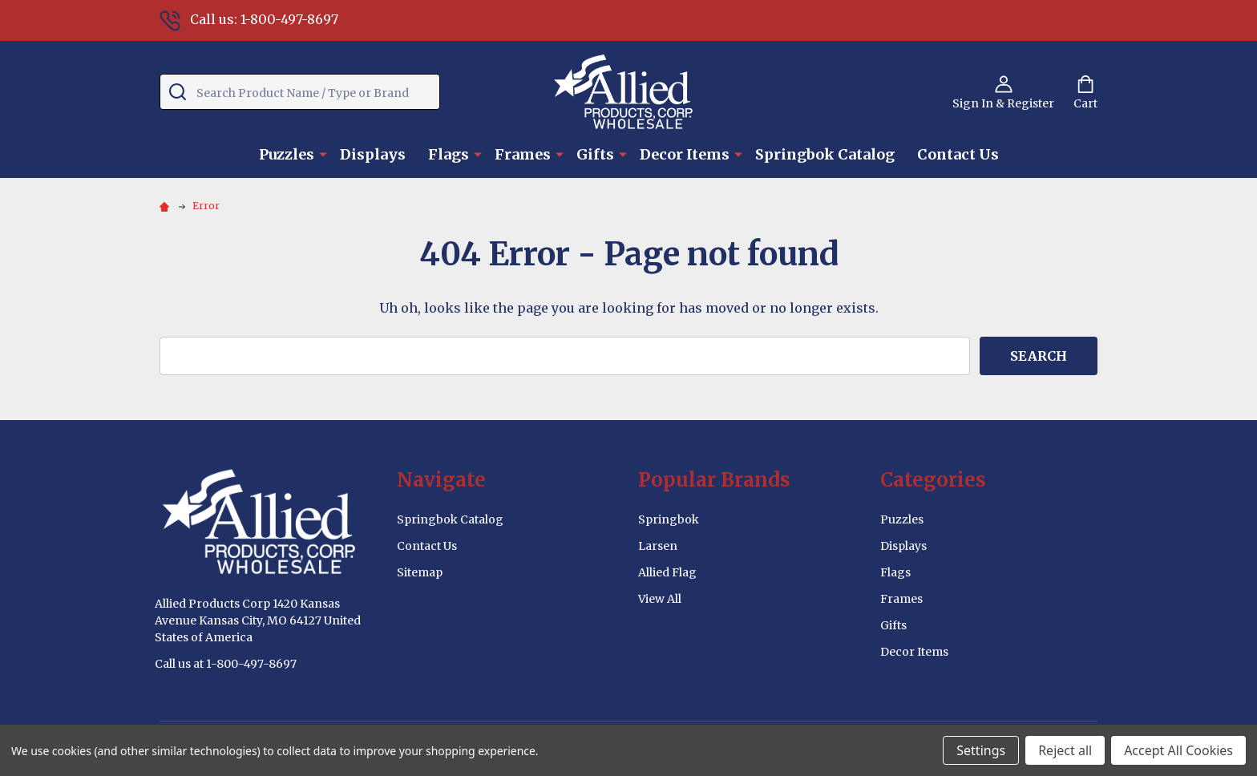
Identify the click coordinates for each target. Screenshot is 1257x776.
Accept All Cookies (1178, 750)
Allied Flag (667, 572)
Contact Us (958, 154)
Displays (373, 154)
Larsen (657, 546)
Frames (523, 154)
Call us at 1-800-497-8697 (226, 664)
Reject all (1065, 750)
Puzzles (286, 154)
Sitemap (420, 572)
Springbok (668, 519)
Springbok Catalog (825, 154)
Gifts (595, 154)
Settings (980, 750)
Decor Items (685, 154)
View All (659, 599)
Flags (448, 154)
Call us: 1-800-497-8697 (249, 19)
